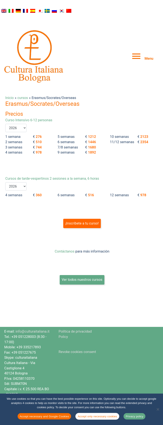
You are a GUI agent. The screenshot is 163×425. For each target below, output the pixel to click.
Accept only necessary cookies (97, 416)
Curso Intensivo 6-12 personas (28, 105)
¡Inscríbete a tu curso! (82, 209)
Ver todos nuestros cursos (82, 265)
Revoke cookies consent (77, 337)
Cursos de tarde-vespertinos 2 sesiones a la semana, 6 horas (52, 164)
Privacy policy (134, 416)
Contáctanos (64, 237)
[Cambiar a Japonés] (40, 11)
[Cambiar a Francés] (25, 11)
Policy (63, 322)
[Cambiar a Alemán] (18, 11)
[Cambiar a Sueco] (47, 11)
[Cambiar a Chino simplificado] (68, 11)
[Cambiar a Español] (32, 11)
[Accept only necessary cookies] (158, 409)
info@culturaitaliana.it (32, 317)
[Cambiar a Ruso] (54, 11)
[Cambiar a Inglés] (3, 11)
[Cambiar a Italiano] (11, 11)
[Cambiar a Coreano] (61, 11)
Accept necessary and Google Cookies (44, 416)
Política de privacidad (75, 317)
